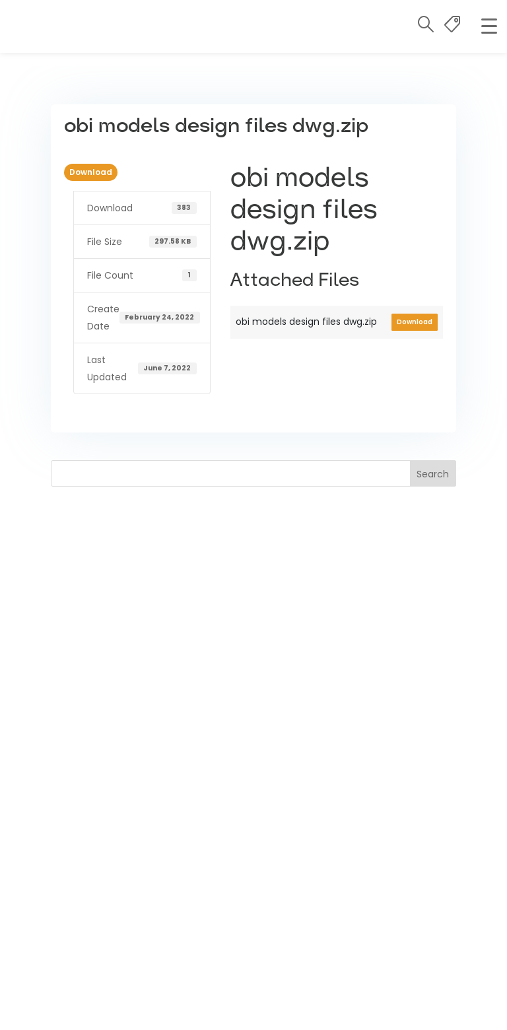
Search (433, 474)
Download (90, 172)
